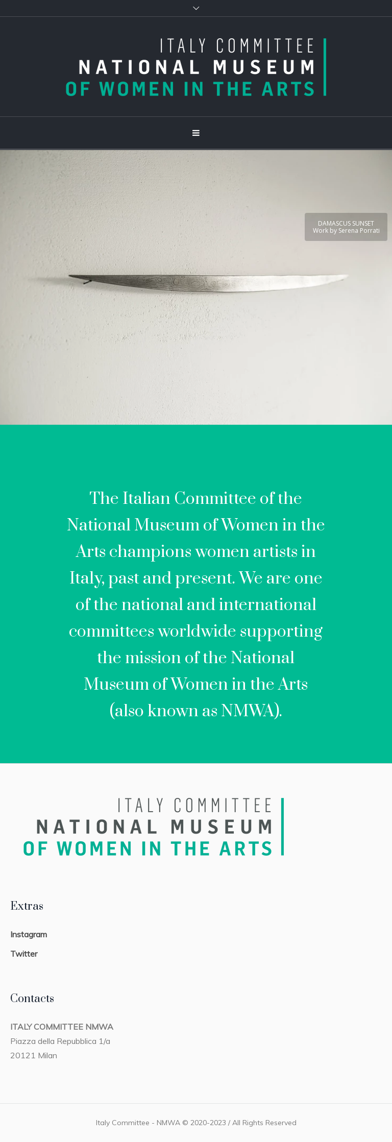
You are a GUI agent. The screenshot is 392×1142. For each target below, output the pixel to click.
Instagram (28, 934)
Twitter (23, 954)
